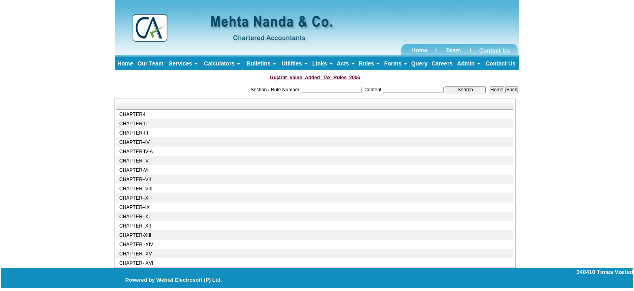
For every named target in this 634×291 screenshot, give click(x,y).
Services (183, 63)
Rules (369, 63)
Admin (468, 63)
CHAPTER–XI (134, 216)
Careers (441, 63)
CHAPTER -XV (135, 254)
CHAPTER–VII (135, 179)
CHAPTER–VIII (135, 189)
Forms (395, 63)
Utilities (294, 63)
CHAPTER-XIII (135, 235)
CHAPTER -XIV (136, 244)
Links (322, 63)
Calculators (222, 63)
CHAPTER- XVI (136, 263)
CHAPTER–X (133, 198)
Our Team (150, 63)
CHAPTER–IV (134, 142)
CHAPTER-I (132, 114)
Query (419, 63)
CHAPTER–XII (135, 226)
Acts (346, 63)
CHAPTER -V (134, 161)
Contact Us (501, 63)
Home (125, 63)
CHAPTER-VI (134, 170)
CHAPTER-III (133, 133)
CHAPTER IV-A (136, 151)
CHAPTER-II (133, 124)
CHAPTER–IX (134, 207)
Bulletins (261, 63)
